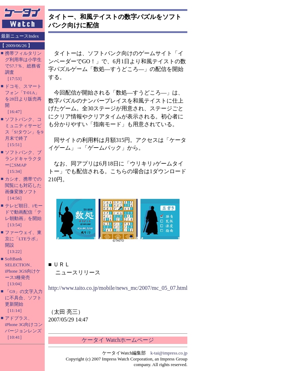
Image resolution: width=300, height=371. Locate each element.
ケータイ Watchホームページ (118, 340)
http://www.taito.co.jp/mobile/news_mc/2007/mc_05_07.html (117, 288)
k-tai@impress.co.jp (168, 353)
